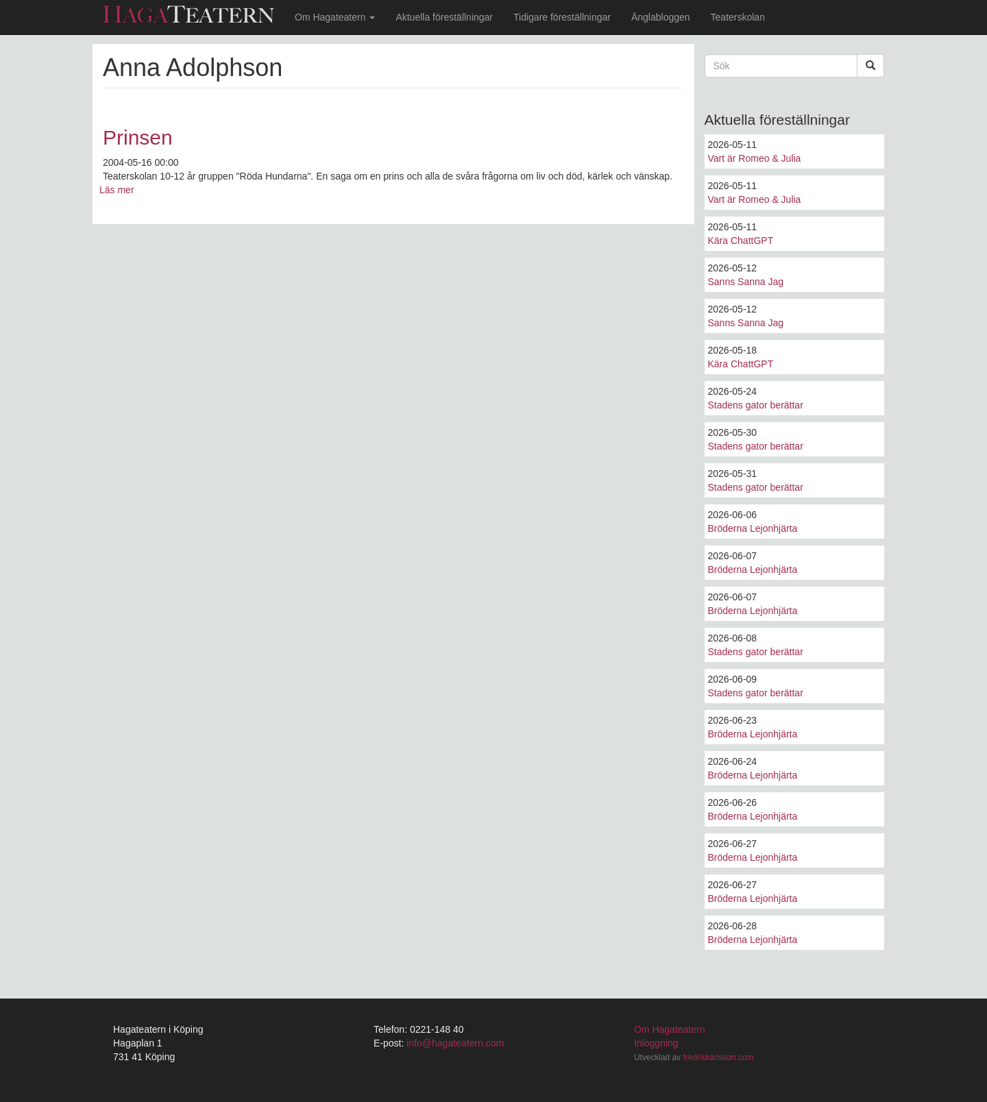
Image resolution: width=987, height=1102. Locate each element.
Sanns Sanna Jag (746, 281)
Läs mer (116, 189)
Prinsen (138, 137)
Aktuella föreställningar (444, 17)
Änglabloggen (660, 17)
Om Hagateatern (335, 17)
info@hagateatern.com (455, 1043)
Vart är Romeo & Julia (754, 158)
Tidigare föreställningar (562, 17)
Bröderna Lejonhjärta (753, 528)
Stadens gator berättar (755, 405)
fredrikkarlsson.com (718, 1057)
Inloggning (656, 1043)
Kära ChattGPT (741, 240)
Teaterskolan (738, 17)
